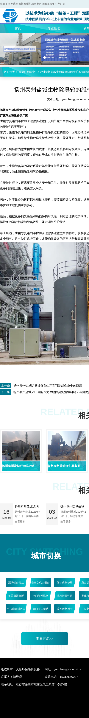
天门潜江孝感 (40, 608)
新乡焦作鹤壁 (65, 582)
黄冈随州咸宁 (65, 608)
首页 (18, 28)
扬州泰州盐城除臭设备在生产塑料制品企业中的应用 (47, 385)
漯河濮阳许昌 (65, 595)
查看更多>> (44, 639)
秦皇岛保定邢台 (40, 582)
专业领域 (54, 28)
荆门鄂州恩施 (40, 595)
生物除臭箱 (22, 233)
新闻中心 (32, 71)
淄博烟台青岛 (16, 582)
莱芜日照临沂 (16, 595)
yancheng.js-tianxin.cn (68, 669)
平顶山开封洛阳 (16, 608)
